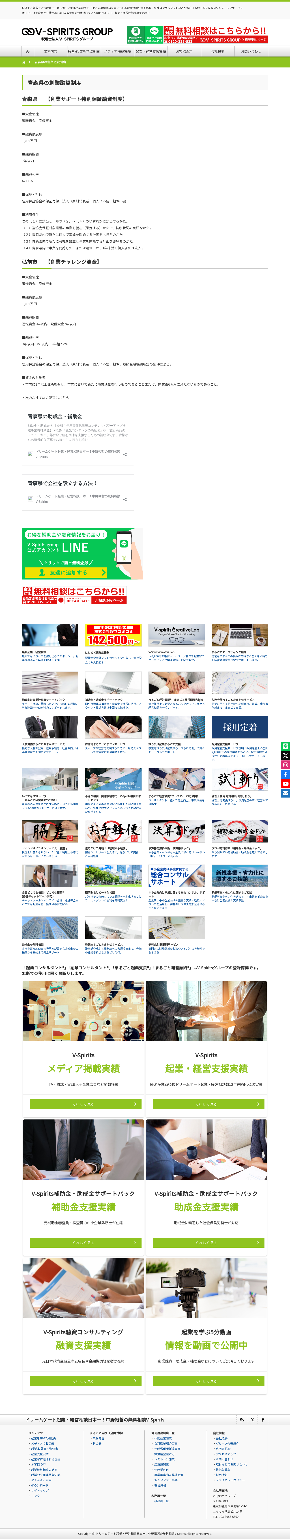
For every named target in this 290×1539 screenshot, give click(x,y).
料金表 (97, 1443)
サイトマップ (40, 1490)
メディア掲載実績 (42, 1443)
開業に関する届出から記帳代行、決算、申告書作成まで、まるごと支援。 (240, 705)
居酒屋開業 (161, 1464)
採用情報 (222, 1475)
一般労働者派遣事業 (167, 1449)
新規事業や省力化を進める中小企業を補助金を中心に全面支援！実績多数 (240, 898)
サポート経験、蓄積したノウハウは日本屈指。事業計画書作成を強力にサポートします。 (50, 705)
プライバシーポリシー (230, 1480)
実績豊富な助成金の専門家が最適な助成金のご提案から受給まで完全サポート (50, 950)
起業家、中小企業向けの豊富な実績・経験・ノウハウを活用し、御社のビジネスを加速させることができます (176, 904)
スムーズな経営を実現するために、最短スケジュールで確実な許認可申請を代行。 (113, 750)
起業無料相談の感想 (44, 1470)
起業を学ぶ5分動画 (43, 1438)
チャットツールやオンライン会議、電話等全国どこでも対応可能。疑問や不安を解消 (50, 902)
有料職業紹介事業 (166, 1443)
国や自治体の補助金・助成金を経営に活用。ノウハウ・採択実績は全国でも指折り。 (113, 705)
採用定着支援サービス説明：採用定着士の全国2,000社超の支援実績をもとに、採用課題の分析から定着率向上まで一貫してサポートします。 (240, 753)
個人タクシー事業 (166, 1480)
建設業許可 (161, 1470)
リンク (35, 1496)
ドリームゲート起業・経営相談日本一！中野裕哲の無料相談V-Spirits (141, 1533)
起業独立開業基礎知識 (45, 1475)
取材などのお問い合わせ (232, 1464)
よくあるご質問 (41, 1480)
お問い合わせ (224, 1459)
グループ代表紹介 (227, 1443)
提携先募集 (223, 1470)
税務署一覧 (161, 1501)
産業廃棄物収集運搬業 (168, 1475)
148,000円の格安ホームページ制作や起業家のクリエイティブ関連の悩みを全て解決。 (176, 658)
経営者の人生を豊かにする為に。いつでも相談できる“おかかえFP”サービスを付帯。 (50, 806)
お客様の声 (38, 1464)
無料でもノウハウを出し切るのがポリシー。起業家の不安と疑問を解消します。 (50, 658)
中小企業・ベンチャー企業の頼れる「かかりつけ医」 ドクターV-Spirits (176, 854)
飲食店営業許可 (164, 1454)
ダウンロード (40, 1485)
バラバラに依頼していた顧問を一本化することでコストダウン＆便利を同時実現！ (113, 898)
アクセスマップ (226, 1454)
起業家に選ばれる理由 (45, 1459)
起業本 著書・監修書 (44, 1449)
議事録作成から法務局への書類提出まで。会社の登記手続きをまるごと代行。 (113, 950)
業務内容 (98, 1438)
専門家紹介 (223, 1449)
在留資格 (160, 1485)
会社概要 (222, 1438)
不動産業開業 (163, 1438)
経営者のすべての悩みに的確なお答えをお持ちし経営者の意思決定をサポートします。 (240, 658)
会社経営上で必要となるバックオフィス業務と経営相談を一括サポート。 (176, 705)
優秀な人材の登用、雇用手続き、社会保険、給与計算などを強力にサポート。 (50, 750)
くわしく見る (83, 1104)
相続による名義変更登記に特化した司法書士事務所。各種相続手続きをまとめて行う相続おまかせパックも (113, 807)
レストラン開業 (164, 1459)
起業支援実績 (40, 1454)
